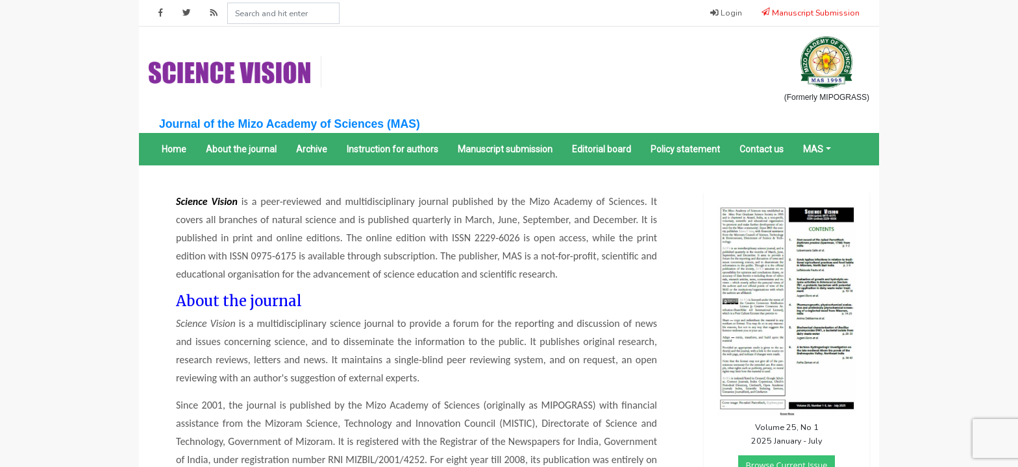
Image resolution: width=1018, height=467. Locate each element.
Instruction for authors (392, 149)
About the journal (241, 149)
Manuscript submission (505, 149)
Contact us (761, 149)
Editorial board (601, 149)
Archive (311, 149)
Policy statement (685, 149)
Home (174, 149)
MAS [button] (813, 149)
